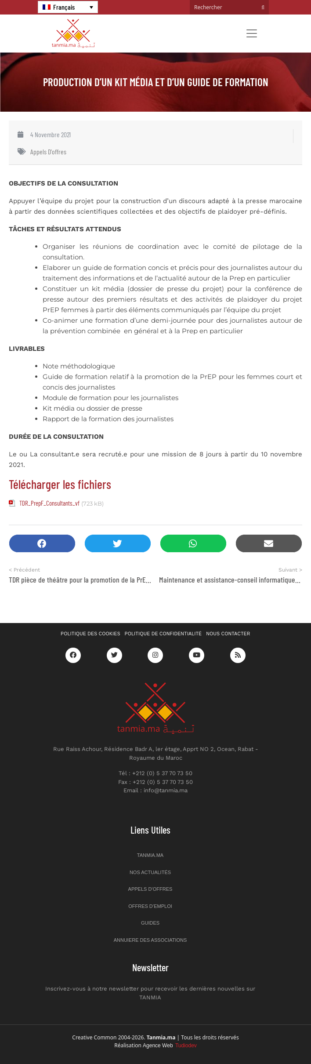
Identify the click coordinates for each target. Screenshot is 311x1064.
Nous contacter (228, 633)
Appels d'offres (48, 151)
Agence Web (170, 1045)
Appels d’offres (150, 889)
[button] (42, 543)
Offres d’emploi (150, 906)
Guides (150, 923)
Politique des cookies (90, 633)
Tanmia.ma (150, 855)
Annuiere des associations (150, 940)
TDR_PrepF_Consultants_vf (49, 503)
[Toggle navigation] (252, 33)
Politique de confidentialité (163, 633)
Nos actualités (150, 872)
